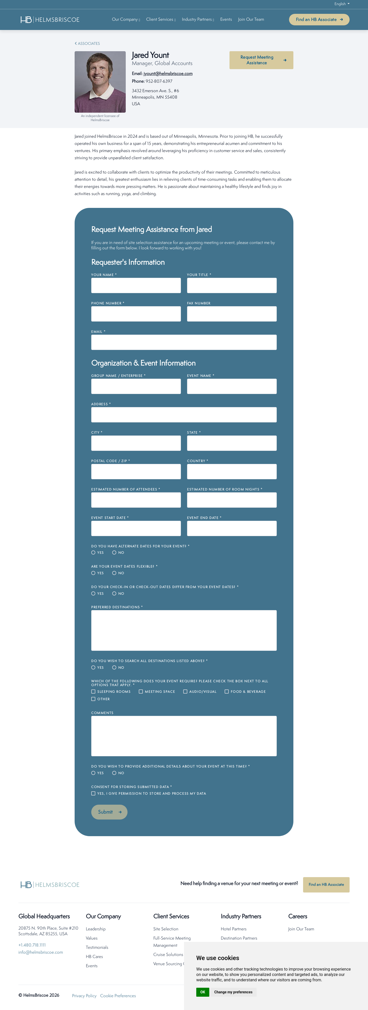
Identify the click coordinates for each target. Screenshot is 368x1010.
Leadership (96, 931)
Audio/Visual (202, 692)
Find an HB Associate (316, 20)
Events (226, 19)
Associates (89, 44)
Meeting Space (160, 692)
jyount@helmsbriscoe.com (168, 74)
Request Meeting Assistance (256, 60)
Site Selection (165, 931)
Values (92, 940)
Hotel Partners (234, 931)
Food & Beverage (248, 692)
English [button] (341, 4)
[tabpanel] (184, 165)
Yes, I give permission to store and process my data (151, 793)
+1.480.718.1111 (32, 947)
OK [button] (202, 992)
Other (103, 699)
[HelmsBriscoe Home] (50, 19)
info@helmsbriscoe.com (40, 954)
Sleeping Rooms (114, 692)
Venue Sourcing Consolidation (181, 965)
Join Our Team (251, 19)
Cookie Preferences (118, 997)
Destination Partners (239, 940)
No (121, 553)
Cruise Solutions (168, 956)
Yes (100, 553)
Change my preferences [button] (233, 992)
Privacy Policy (84, 997)
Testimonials (97, 949)
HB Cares (94, 958)
